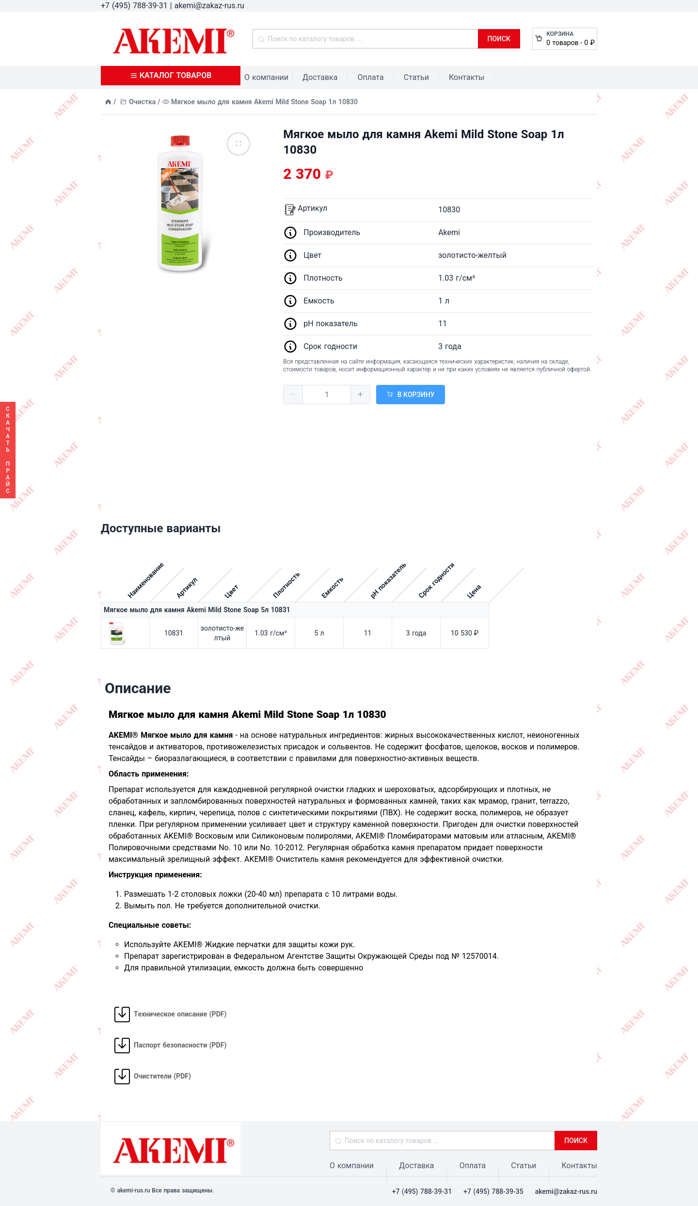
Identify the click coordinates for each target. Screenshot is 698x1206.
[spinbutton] (326, 394)
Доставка (319, 77)
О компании (266, 77)
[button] (293, 394)
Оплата (370, 77)
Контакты (466, 77)
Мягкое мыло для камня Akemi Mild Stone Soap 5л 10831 (197, 610)
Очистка (142, 102)
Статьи (416, 77)
